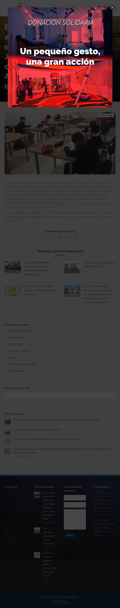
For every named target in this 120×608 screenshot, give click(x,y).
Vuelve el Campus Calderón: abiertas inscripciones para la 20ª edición (39, 290)
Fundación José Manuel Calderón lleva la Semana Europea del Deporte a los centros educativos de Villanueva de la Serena (97, 294)
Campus (12, 357)
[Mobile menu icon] (115, 8)
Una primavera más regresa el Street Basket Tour (99, 264)
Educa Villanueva (16, 371)
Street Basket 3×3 (16, 337)
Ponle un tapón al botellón (21, 331)
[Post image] (12, 267)
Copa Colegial (15, 344)
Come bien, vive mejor (19, 351)
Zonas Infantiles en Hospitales (22, 364)
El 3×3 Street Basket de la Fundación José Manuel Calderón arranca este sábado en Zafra (37, 268)
